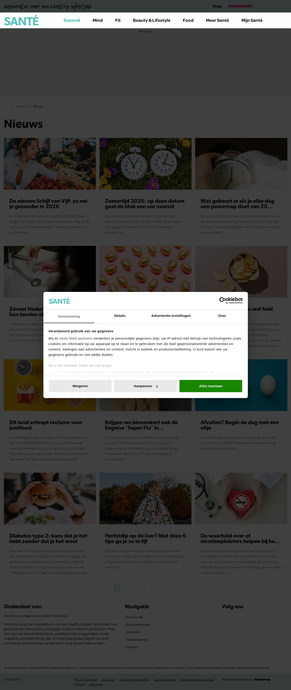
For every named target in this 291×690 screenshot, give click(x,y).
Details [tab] (120, 316)
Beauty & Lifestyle (154, 20)
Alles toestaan (210, 386)
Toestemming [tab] (69, 316)
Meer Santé (220, 20)
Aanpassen (146, 386)
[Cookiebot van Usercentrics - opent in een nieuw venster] (223, 300)
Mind (100, 20)
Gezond (74, 20)
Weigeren (80, 386)
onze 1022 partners (76, 338)
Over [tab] (222, 316)
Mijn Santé (255, 20)
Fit (120, 20)
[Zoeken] (283, 20)
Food (191, 20)
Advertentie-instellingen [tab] (171, 316)
